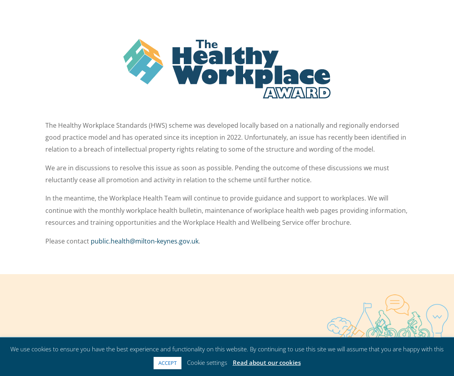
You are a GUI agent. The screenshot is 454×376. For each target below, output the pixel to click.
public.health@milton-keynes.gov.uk (145, 241)
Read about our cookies (267, 362)
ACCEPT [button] (167, 362)
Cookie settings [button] (207, 362)
